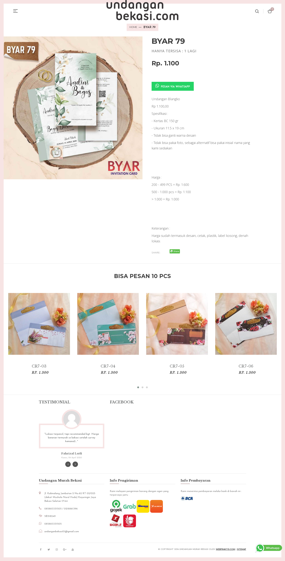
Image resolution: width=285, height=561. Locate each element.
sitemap (241, 549)
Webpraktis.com (225, 549)
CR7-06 (246, 366)
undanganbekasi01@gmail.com (61, 531)
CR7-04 (108, 366)
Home (133, 27)
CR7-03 (39, 366)
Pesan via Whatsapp (172, 86)
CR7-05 (177, 366)
